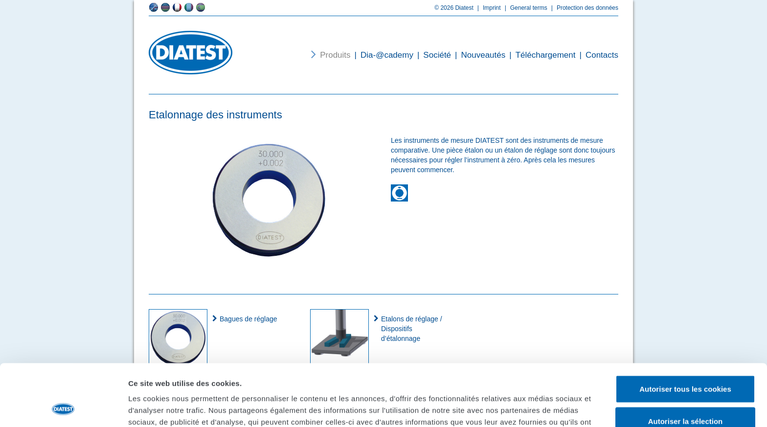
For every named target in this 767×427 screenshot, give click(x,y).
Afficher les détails (539, 408)
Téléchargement (540, 55)
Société (432, 55)
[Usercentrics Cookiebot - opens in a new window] (63, 408)
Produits (335, 55)
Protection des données (582, 7)
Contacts (596, 55)
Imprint (487, 7)
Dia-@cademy (382, 55)
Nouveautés (478, 55)
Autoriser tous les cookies (685, 331)
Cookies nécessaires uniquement (685, 395)
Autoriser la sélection (685, 363)
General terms (524, 7)
